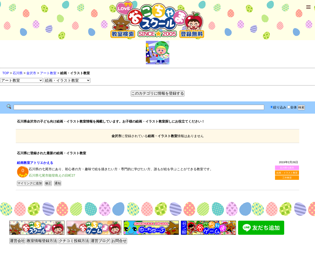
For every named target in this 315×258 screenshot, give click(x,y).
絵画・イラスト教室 (287, 172)
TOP (5, 73)
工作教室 (287, 177)
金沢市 (31, 73)
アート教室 (48, 73)
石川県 (18, 73)
